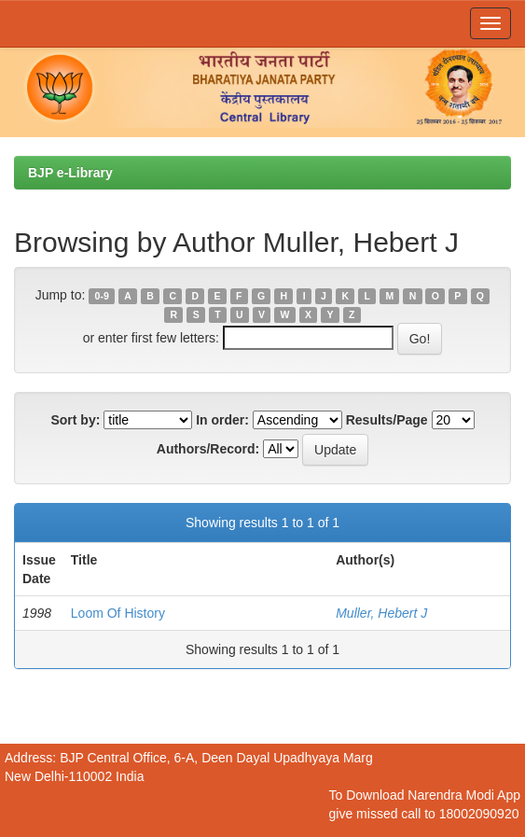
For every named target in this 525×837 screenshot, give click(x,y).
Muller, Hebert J (381, 613)
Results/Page (387, 419)
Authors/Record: (208, 448)
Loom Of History (118, 613)
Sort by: (75, 419)
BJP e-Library (70, 172)
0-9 (102, 295)
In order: (222, 419)
